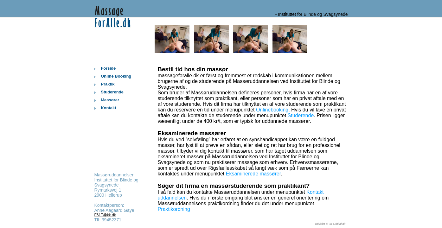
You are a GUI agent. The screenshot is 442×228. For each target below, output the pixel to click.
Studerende (112, 92)
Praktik (107, 84)
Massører (110, 100)
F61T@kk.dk (105, 215)
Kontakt (108, 107)
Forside (108, 68)
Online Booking (116, 76)
